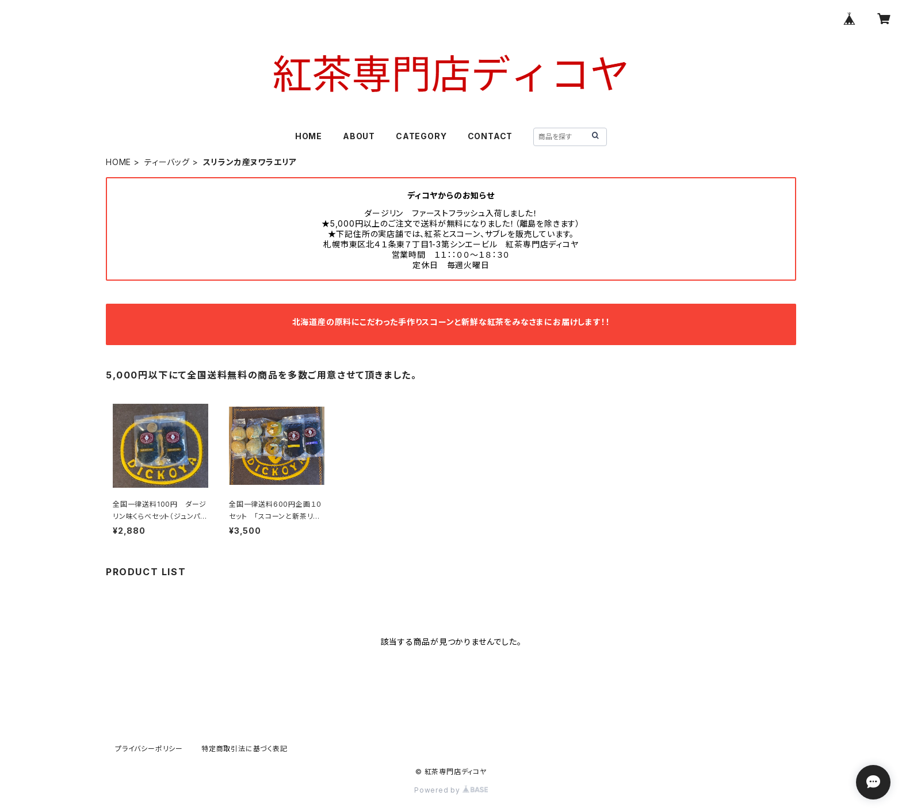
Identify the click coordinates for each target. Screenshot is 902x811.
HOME (308, 136)
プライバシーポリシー (149, 748)
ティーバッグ (167, 162)
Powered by (451, 790)
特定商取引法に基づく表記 (244, 748)
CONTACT (490, 136)
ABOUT (359, 136)
